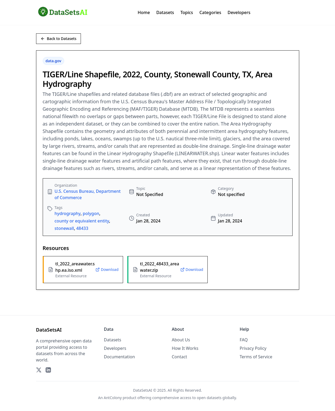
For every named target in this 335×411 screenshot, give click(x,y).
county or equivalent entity (82, 221)
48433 (82, 228)
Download (107, 269)
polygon (91, 213)
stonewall (64, 228)
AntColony (113, 397)
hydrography (68, 213)
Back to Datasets (59, 38)
